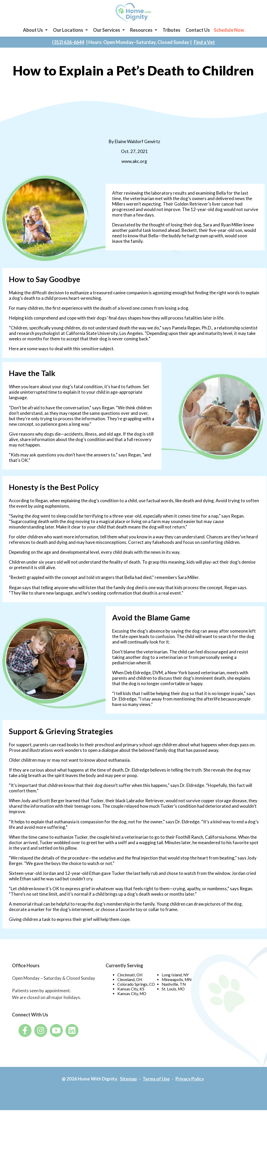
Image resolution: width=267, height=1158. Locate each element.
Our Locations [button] (68, 36)
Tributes (171, 36)
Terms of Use (156, 1126)
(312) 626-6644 (68, 51)
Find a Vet (204, 51)
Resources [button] (141, 36)
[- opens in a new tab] (25, 1078)
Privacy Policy (191, 1126)
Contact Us (198, 36)
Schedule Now (229, 36)
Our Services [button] (106, 36)
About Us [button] (33, 36)
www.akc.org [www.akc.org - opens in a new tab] (133, 171)
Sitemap (127, 1126)
